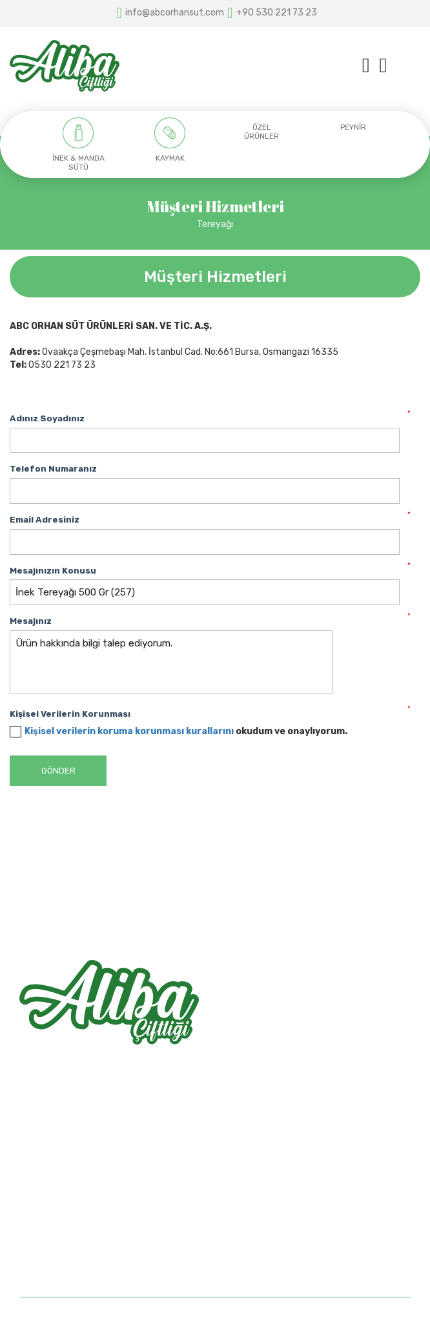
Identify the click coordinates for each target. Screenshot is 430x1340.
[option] (78, 144)
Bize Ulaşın (41, 1244)
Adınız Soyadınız (47, 418)
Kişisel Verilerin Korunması (70, 714)
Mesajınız (31, 621)
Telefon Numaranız (53, 469)
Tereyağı (215, 224)
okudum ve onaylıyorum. (186, 731)
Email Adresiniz (44, 520)
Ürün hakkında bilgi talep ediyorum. (171, 662)
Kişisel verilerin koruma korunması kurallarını (129, 731)
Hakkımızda (43, 1199)
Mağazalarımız (49, 1221)
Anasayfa (39, 1176)
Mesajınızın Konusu (53, 570)
